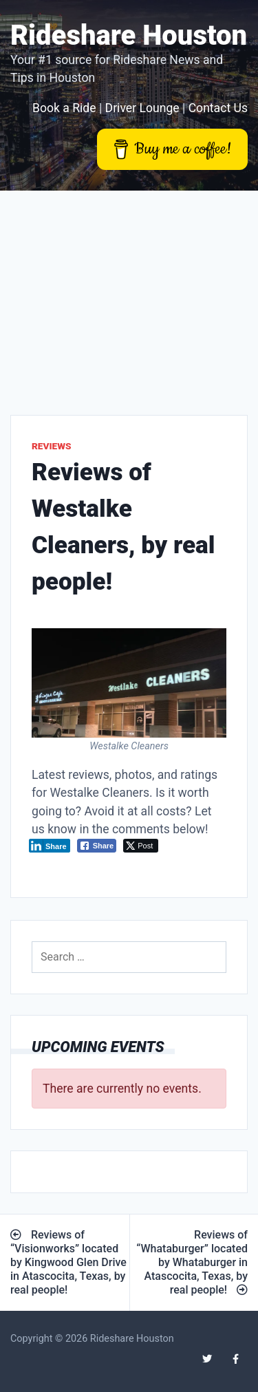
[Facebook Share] (97, 846)
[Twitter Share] (140, 846)
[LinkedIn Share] (49, 846)
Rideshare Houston (128, 35)
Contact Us (218, 108)
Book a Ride (64, 108)
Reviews (52, 445)
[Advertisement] (129, 292)
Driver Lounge (142, 108)
